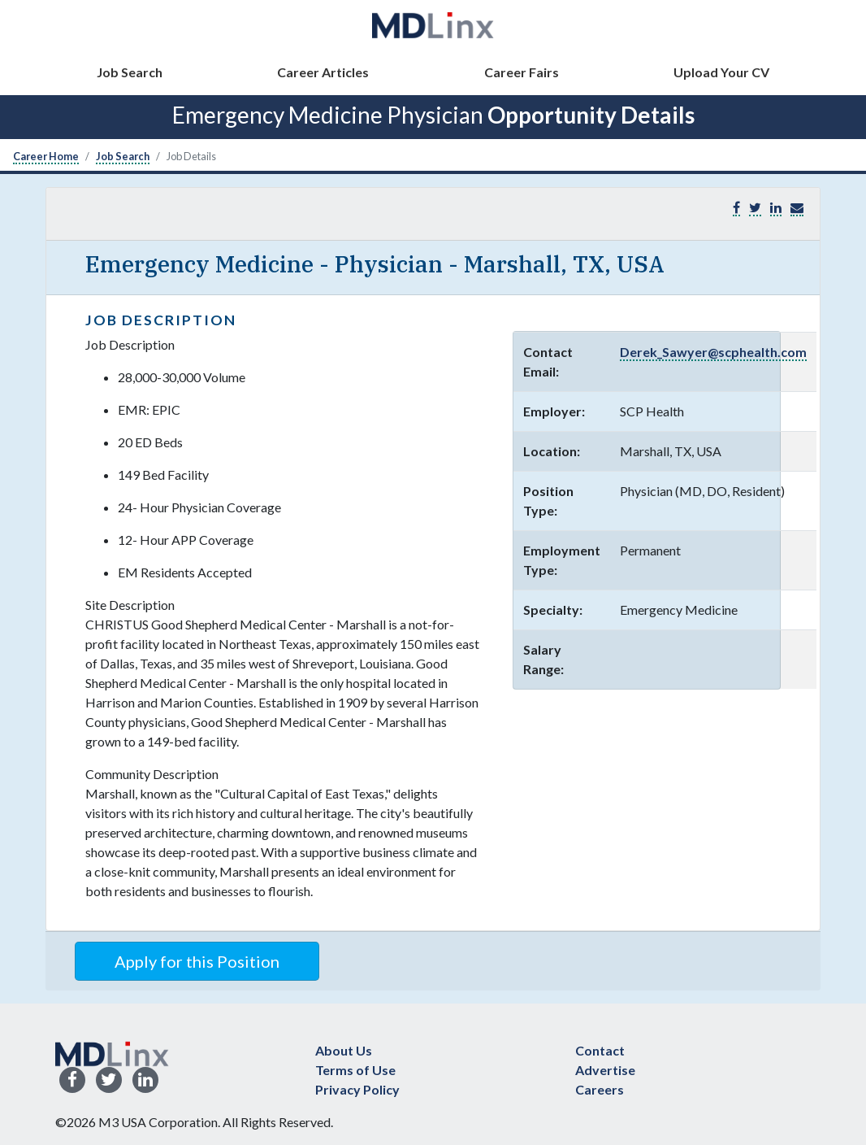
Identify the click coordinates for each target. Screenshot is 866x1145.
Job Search (129, 72)
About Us (343, 1050)
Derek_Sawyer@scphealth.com (713, 351)
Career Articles (323, 72)
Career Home (46, 156)
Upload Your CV (721, 72)
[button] (796, 207)
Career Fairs (521, 72)
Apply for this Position (197, 961)
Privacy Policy (357, 1089)
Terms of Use (355, 1070)
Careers (599, 1089)
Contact (600, 1050)
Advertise (605, 1070)
